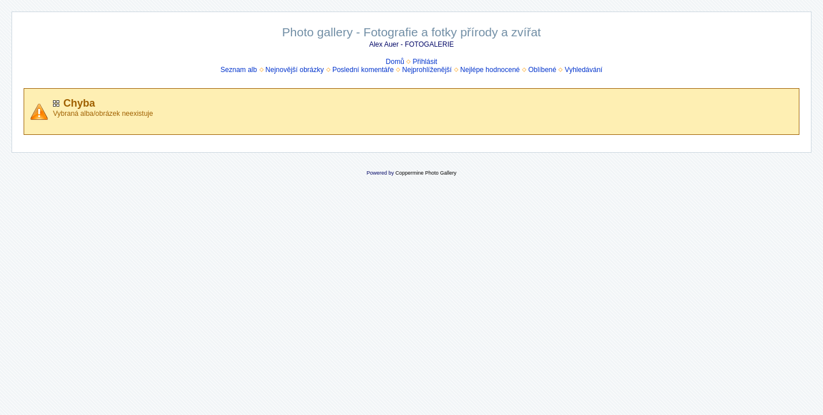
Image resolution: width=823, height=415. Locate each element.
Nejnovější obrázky (295, 70)
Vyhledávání (584, 70)
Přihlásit (425, 62)
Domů (395, 62)
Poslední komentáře (363, 70)
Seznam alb (239, 70)
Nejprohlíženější (427, 70)
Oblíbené (542, 70)
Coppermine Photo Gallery (425, 173)
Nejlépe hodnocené (489, 70)
